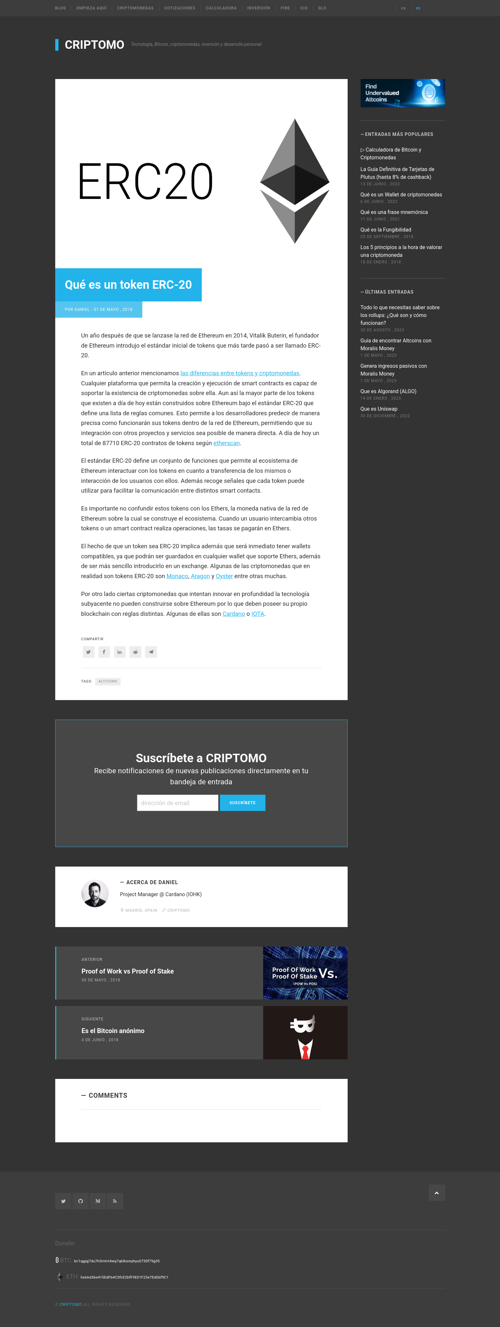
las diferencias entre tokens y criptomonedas (239, 373)
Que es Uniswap (379, 409)
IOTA (257, 613)
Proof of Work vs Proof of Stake (128, 971)
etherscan (226, 443)
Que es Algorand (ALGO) (389, 391)
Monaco (177, 576)
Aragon (200, 576)
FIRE (285, 8)
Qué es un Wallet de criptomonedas (401, 195)
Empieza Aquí (92, 8)
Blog (60, 8)
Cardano (234, 613)
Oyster (224, 576)
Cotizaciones (180, 8)
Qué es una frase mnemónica (394, 212)
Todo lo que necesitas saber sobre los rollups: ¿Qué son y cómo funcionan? (400, 315)
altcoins (107, 681)
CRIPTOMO (94, 45)
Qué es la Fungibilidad (386, 230)
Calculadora (221, 8)
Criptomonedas (135, 8)
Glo (322, 8)
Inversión (258, 8)
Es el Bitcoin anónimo (113, 1031)
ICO (304, 8)
